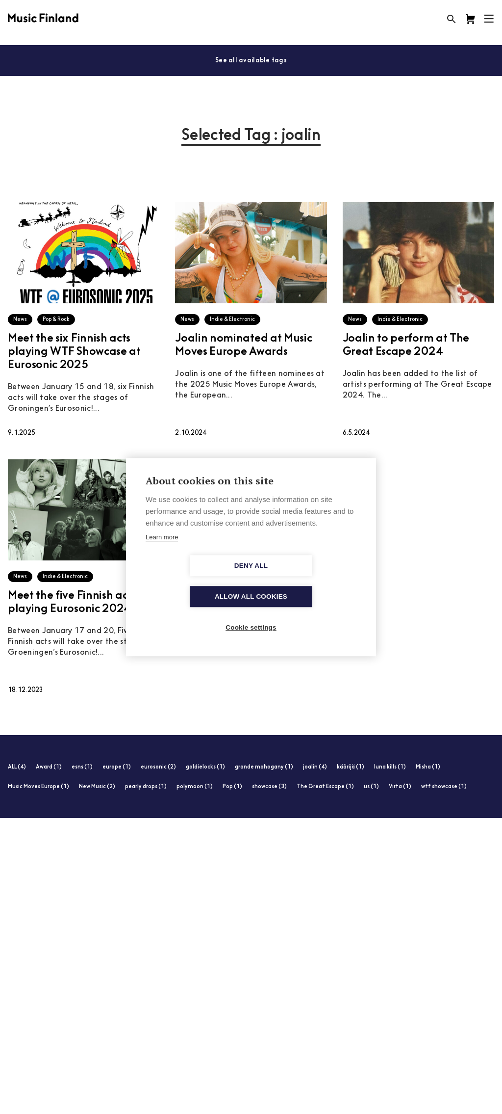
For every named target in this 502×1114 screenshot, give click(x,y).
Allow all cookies (307, 581)
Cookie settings (251, 612)
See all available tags (251, 60)
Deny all (194, 581)
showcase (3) (269, 787)
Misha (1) (428, 767)
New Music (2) (97, 787)
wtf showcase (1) (444, 787)
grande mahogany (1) (264, 767)
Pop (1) (232, 787)
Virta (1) (400, 787)
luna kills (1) (390, 767)
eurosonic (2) (158, 767)
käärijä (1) (350, 767)
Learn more (162, 553)
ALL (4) (17, 767)
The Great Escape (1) (325, 787)
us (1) (371, 787)
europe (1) (116, 767)
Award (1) (49, 767)
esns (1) (82, 767)
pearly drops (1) (146, 787)
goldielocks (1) (205, 767)
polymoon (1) (194, 787)
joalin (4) (315, 767)
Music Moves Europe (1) (38, 787)
